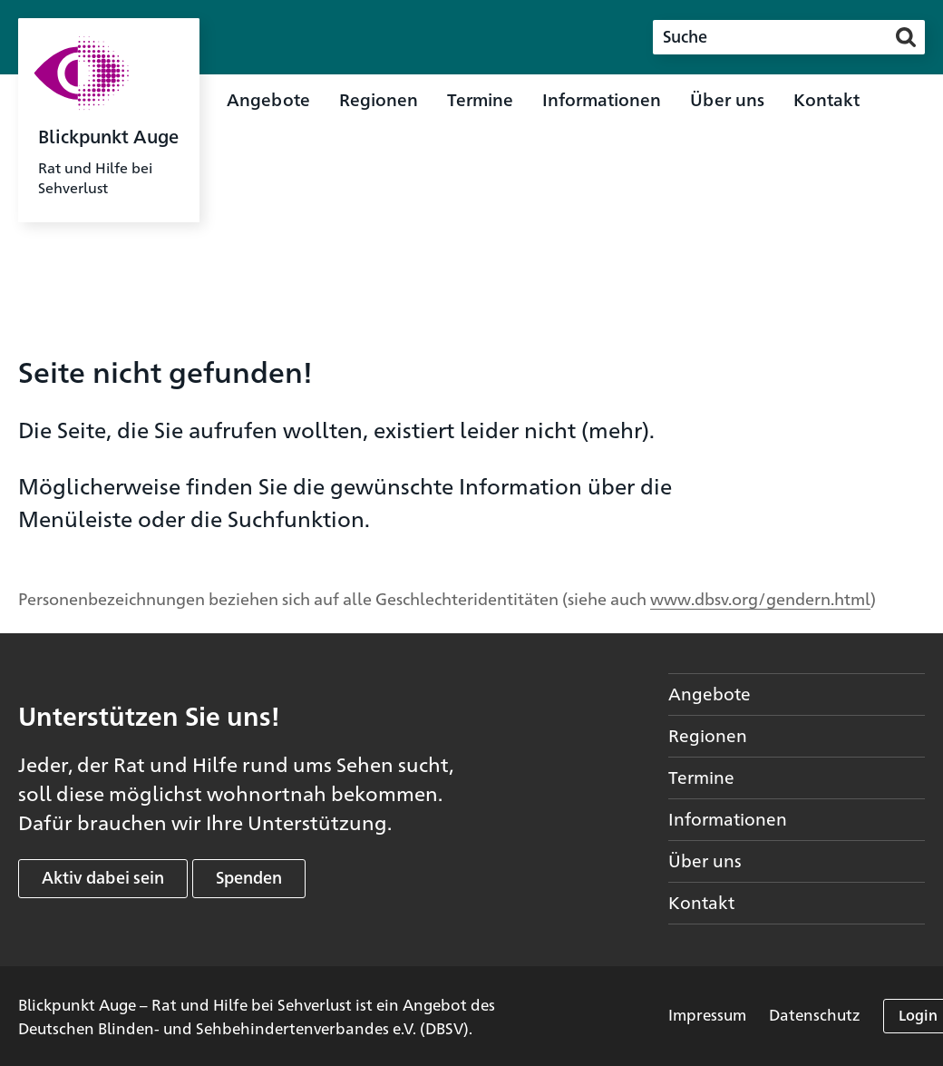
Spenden (249, 876)
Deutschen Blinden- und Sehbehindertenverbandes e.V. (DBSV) (243, 1027)
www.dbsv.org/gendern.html (760, 598)
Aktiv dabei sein (103, 876)
